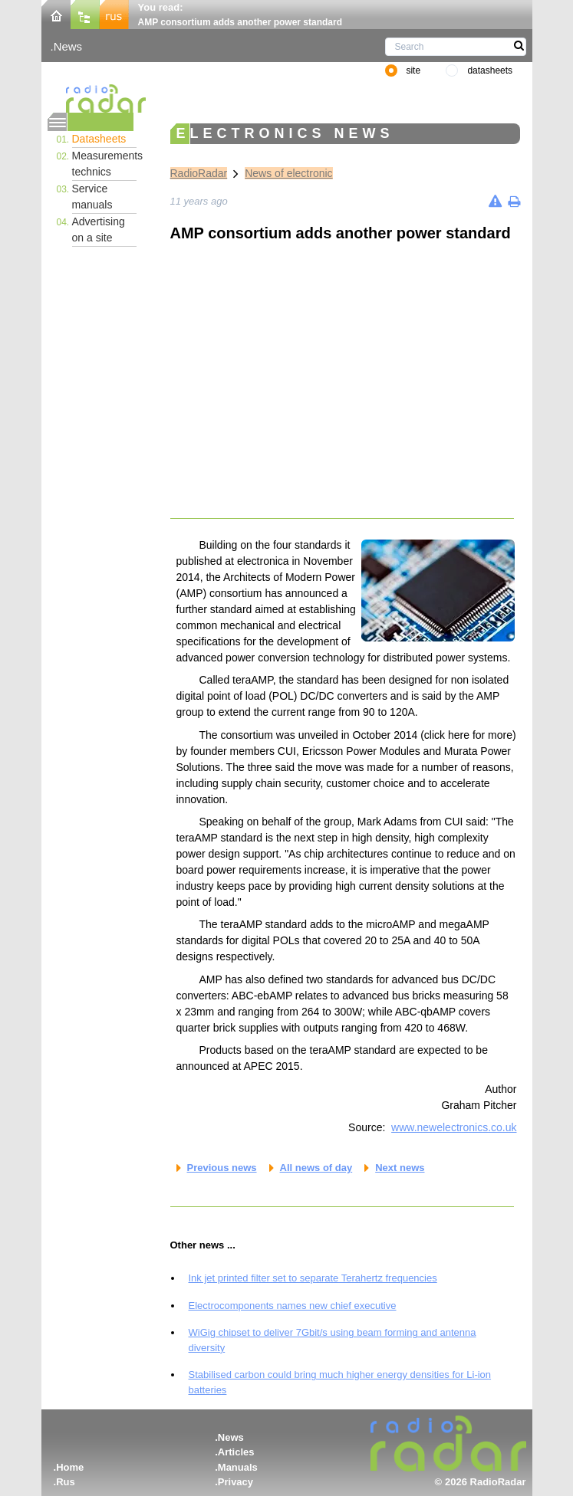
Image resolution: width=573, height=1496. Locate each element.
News (68, 46)
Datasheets (99, 139)
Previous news (222, 1167)
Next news (399, 1167)
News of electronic (288, 173)
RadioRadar (199, 173)
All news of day (316, 1167)
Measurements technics (104, 163)
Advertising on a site (98, 229)
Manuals (238, 1467)
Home (70, 1467)
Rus (65, 1482)
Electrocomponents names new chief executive (293, 1305)
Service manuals (92, 196)
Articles (236, 1452)
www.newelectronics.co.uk (453, 1127)
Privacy (235, 1482)
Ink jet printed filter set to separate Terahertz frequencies (313, 1278)
